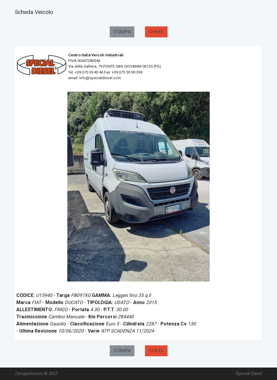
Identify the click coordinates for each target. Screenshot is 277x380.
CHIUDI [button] (156, 31)
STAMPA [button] (122, 31)
